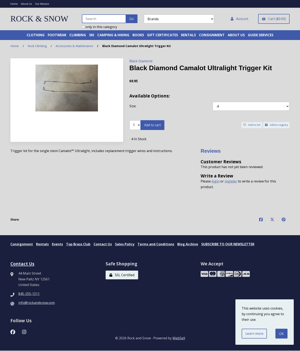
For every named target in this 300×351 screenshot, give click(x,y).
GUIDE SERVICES (260, 35)
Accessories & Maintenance (74, 46)
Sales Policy (125, 244)
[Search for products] (103, 18)
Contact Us (103, 244)
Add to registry (276, 125)
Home (14, 4)
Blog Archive (188, 244)
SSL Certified (121, 275)
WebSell (178, 338)
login (216, 181)
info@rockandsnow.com (37, 303)
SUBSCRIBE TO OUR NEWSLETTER (229, 244)
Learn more (254, 333)
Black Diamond (141, 61)
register (231, 181)
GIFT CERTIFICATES (162, 35)
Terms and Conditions (156, 244)
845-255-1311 (29, 294)
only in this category (99, 27)
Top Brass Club (78, 244)
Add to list (251, 125)
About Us (26, 4)
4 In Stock (137, 139)
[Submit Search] (131, 18)
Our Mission (42, 4)
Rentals (42, 244)
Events (57, 244)
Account (239, 18)
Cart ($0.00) (274, 18)
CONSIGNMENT (212, 35)
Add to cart (152, 125)
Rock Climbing (37, 46)
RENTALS (188, 35)
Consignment (21, 244)
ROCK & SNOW (39, 19)
